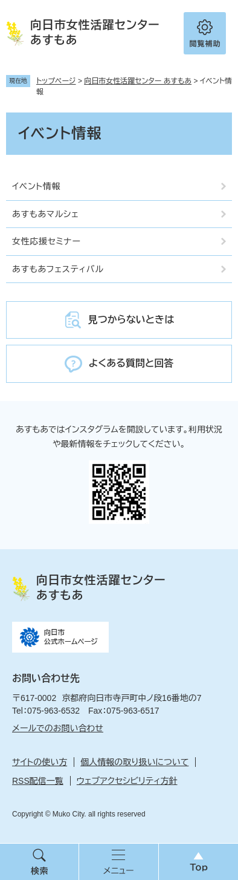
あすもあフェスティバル (58, 269)
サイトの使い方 (39, 762)
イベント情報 (36, 186)
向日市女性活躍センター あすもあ (137, 81)
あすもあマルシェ (45, 214)
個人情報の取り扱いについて (134, 762)
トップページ (56, 81)
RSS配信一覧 (37, 781)
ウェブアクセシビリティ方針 (127, 781)
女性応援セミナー (46, 241)
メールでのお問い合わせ (57, 728)
